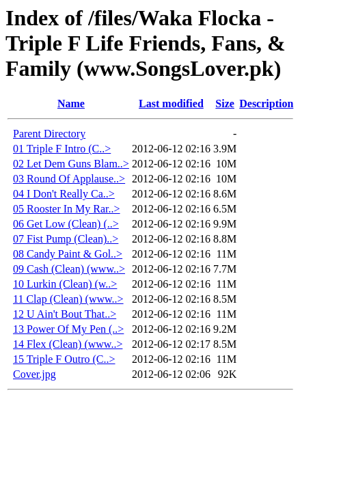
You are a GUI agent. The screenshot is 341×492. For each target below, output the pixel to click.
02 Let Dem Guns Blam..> (71, 163)
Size (224, 103)
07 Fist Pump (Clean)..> (65, 239)
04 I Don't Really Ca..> (64, 194)
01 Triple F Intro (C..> (62, 148)
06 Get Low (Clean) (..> (66, 224)
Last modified (171, 103)
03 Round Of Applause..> (69, 178)
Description (266, 103)
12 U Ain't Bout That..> (64, 314)
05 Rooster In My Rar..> (66, 209)
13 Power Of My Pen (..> (68, 329)
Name (71, 103)
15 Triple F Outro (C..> (64, 359)
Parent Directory (49, 133)
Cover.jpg (34, 374)
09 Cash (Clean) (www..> (69, 269)
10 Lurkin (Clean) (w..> (65, 284)
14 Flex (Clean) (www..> (67, 344)
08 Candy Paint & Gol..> (67, 254)
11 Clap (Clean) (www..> (68, 299)
